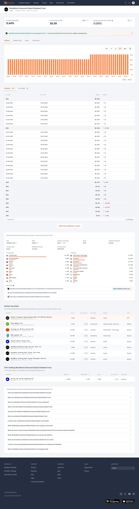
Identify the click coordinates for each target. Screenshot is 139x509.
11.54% (72, 341)
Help (32, 478)
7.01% (72, 347)
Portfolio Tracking (10, 471)
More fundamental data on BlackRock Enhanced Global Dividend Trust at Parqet (33, 293)
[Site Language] (125, 2)
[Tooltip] (13, 285)
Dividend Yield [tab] (17, 40)
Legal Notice (88, 467)
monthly (93, 318)
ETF (128, 318)
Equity (129, 324)
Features (36, 3)
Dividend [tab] (6, 40)
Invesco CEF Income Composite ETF (22, 378)
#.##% (97, 23)
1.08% (68, 379)
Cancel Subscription (37, 482)
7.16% (72, 318)
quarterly (94, 335)
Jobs (59, 471)
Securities (60, 3)
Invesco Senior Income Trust (20, 341)
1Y (111, 48)
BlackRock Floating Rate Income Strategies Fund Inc (28, 358)
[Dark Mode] (129, 2)
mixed (105, 318)
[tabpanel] (69, 64)
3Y (115, 48)
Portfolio (71, 3)
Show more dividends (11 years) (69, 226)
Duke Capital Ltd (16, 335)
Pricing (44, 3)
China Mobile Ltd (16, 323)
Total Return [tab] (36, 40)
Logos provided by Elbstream (12, 496)
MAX (125, 48)
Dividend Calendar (24, 3)
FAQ (32, 475)
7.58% (99, 379)
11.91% (72, 330)
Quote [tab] (27, 40)
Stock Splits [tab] (23, 88)
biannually (94, 324)
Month (129, 79)
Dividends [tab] (9, 88)
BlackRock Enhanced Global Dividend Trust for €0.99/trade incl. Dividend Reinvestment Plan (36, 289)
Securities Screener (10, 475)
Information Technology (111, 330)
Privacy (86, 471)
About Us (61, 467)
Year (124, 79)
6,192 (88, 379)
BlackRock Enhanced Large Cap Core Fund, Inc (26, 346)
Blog (59, 475)
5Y (120, 48)
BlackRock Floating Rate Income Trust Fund (25, 352)
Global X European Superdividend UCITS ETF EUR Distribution (31, 317)
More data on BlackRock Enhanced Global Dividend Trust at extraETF (30, 297)
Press (59, 478)
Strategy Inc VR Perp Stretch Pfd (22, 329)
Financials (106, 335)
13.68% (72, 359)
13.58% (72, 353)
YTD (106, 48)
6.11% (72, 324)
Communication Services (111, 324)
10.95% (72, 335)
